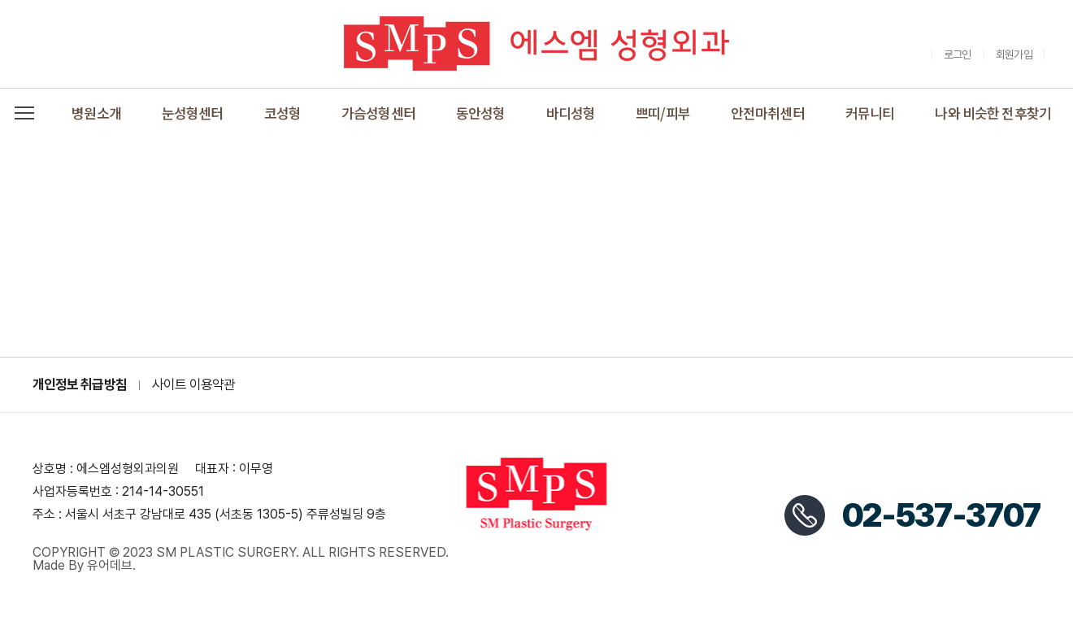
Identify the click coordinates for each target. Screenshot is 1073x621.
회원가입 (1014, 54)
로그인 (957, 54)
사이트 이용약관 (193, 385)
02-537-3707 (940, 515)
